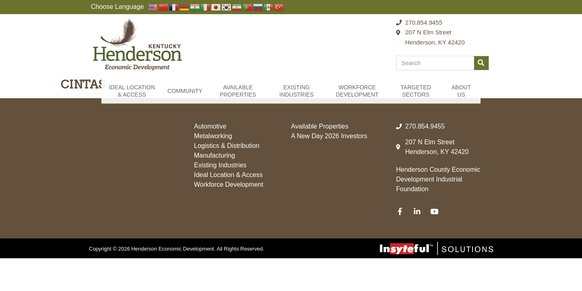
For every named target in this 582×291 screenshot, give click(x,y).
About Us (461, 91)
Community (184, 91)
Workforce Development (357, 91)
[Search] (481, 63)
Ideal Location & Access (132, 91)
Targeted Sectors (416, 91)
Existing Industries (296, 91)
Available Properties (238, 91)
